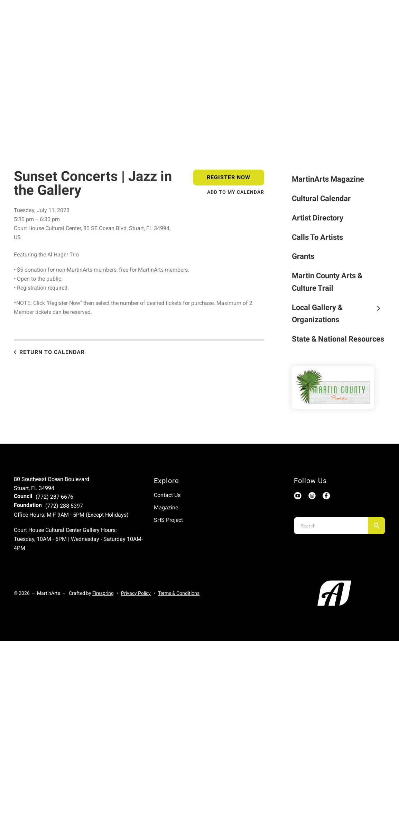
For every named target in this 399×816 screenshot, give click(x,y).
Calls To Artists (317, 237)
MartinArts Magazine (328, 179)
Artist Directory (317, 218)
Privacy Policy (136, 593)
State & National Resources (338, 339)
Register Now (228, 177)
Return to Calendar (52, 352)
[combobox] (331, 525)
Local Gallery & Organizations (338, 313)
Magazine (166, 507)
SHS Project (168, 520)
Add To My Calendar (235, 192)
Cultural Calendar (321, 198)
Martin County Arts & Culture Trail (327, 281)
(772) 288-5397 (64, 505)
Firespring (103, 593)
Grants (303, 256)
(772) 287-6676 (54, 496)
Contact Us (167, 495)
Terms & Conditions (179, 593)
